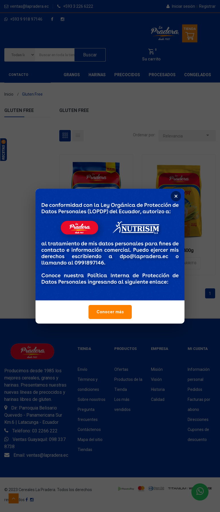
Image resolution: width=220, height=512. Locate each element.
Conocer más (110, 313)
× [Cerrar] (176, 197)
